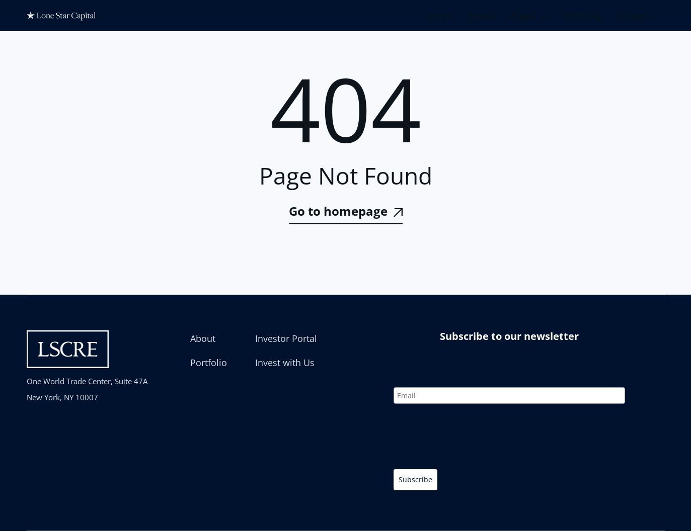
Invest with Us (285, 363)
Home (440, 16)
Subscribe (415, 479)
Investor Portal (286, 338)
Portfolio (582, 16)
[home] (64, 16)
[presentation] (470, 438)
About (481, 16)
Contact (633, 16)
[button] (529, 16)
